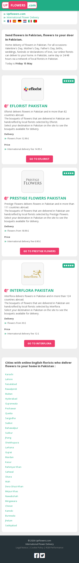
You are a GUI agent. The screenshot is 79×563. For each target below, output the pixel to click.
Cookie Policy (36, 547)
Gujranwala (11, 403)
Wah (7, 481)
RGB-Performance (54, 547)
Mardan (9, 457)
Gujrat (8, 452)
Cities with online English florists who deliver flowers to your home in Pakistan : (38, 364)
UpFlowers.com (14, 13)
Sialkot (8, 423)
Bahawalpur (11, 427)
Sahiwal (9, 471)
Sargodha (10, 418)
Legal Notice (22, 547)
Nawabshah (11, 496)
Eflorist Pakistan (28, 105)
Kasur (8, 462)
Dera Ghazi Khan (14, 486)
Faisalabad (11, 384)
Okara (8, 476)
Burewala (10, 515)
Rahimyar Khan (13, 466)
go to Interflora (39, 343)
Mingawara (11, 501)
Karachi (9, 374)
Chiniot (9, 505)
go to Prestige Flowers (39, 251)
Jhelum (8, 520)
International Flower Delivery (21, 17)
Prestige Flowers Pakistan (38, 198)
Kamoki (9, 510)
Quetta (9, 413)
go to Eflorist (39, 159)
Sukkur (9, 432)
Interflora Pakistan (32, 290)
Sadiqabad (11, 525)
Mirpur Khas (11, 491)
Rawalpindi (11, 388)
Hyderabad (11, 398)
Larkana (9, 447)
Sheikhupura (12, 442)
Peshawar (10, 408)
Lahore (9, 379)
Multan (9, 393)
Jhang (8, 437)
